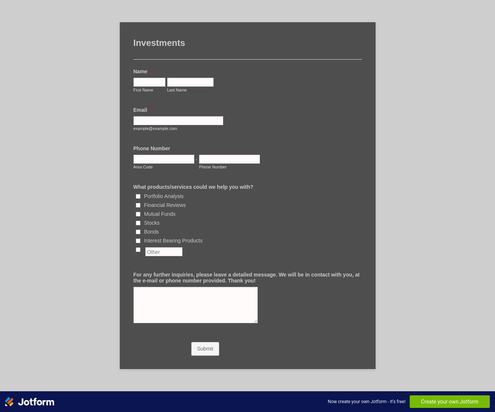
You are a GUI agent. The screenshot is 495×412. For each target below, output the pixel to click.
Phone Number (152, 148)
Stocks (152, 223)
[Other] (138, 249)
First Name (143, 90)
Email (142, 110)
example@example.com (155, 128)
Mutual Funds (160, 214)
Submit (205, 349)
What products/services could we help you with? (193, 187)
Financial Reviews (165, 205)
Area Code (143, 167)
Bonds (151, 232)
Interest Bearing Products (173, 241)
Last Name (177, 90)
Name (142, 71)
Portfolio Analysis (164, 196)
